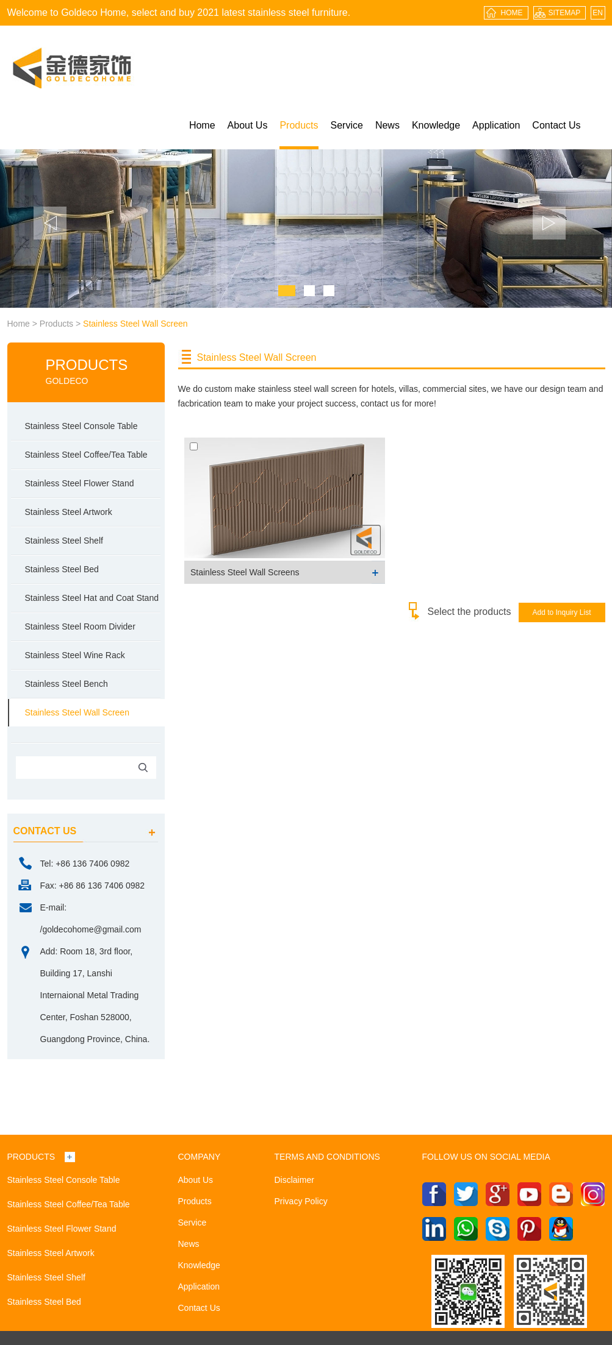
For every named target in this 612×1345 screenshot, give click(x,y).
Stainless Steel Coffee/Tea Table (86, 455)
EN (597, 13)
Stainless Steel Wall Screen (135, 323)
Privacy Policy (301, 1201)
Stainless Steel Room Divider (80, 626)
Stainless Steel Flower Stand (79, 483)
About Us (248, 125)
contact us (45, 831)
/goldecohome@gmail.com (91, 929)
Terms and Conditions (327, 1157)
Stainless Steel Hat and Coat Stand (92, 598)
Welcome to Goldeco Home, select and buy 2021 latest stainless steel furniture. (179, 12)
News (387, 125)
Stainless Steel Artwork (68, 512)
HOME (512, 13)
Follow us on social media (486, 1157)
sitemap (565, 13)
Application (496, 125)
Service (347, 125)
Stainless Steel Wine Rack (75, 655)
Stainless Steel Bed (62, 569)
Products (298, 125)
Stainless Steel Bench (66, 684)
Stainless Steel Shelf (64, 540)
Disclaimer (294, 1180)
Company (199, 1157)
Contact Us (556, 125)
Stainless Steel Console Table (81, 426)
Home (202, 125)
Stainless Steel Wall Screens (244, 572)
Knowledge (436, 125)
